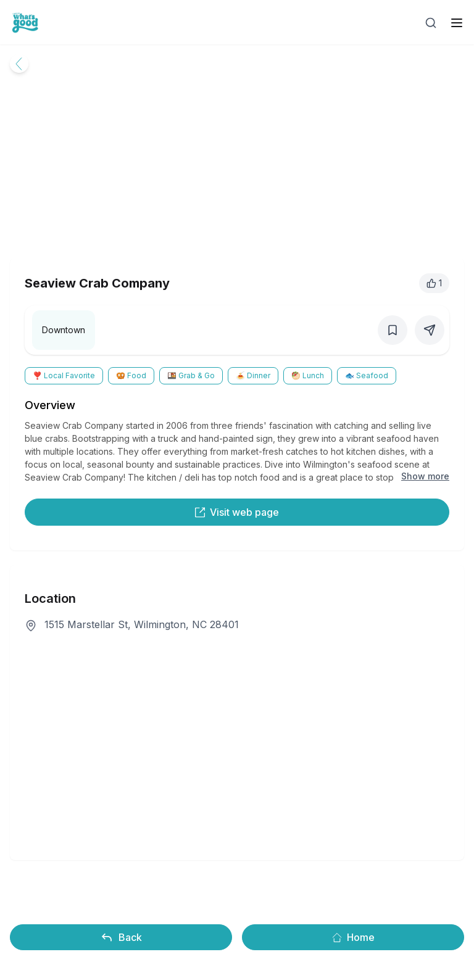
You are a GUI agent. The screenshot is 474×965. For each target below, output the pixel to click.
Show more (425, 476)
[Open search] (431, 23)
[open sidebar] (456, 22)
